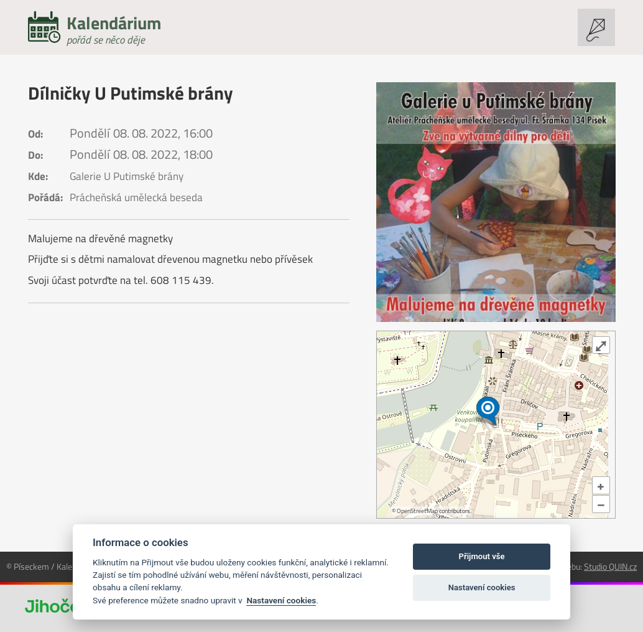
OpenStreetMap (417, 511)
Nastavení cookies (281, 600)
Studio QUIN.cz (610, 566)
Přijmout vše (482, 556)
